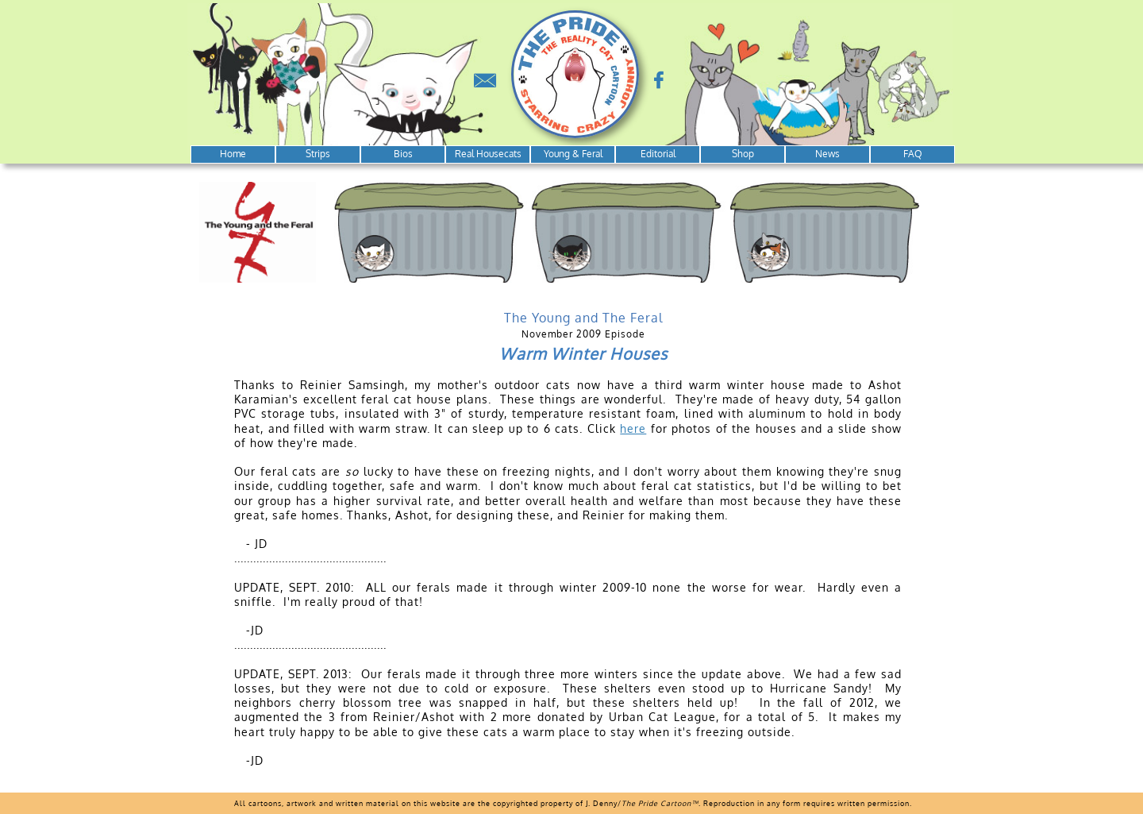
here (633, 428)
